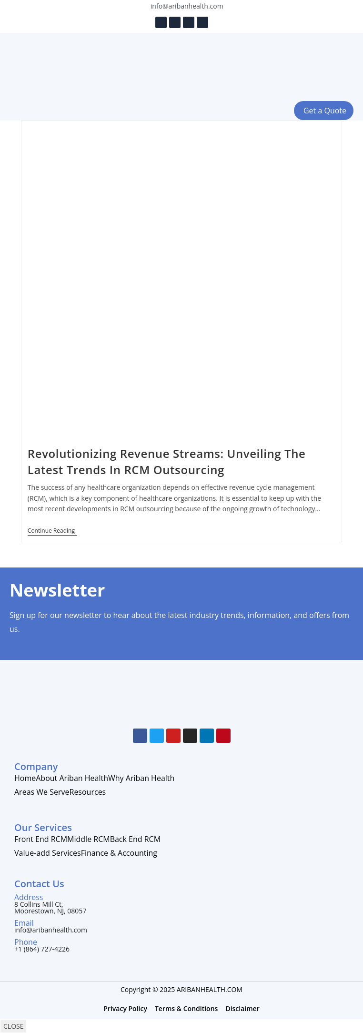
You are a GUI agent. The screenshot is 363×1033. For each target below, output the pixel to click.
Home (25, 778)
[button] (45, 110)
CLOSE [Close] (13, 1026)
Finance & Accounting (119, 853)
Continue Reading (52, 531)
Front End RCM (40, 839)
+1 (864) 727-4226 (42, 948)
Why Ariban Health (141, 778)
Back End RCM (135, 839)
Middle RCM (88, 839)
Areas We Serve (42, 792)
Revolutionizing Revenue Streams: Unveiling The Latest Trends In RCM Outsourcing (167, 461)
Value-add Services (47, 853)
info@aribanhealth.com (50, 929)
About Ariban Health (72, 778)
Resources (88, 792)
